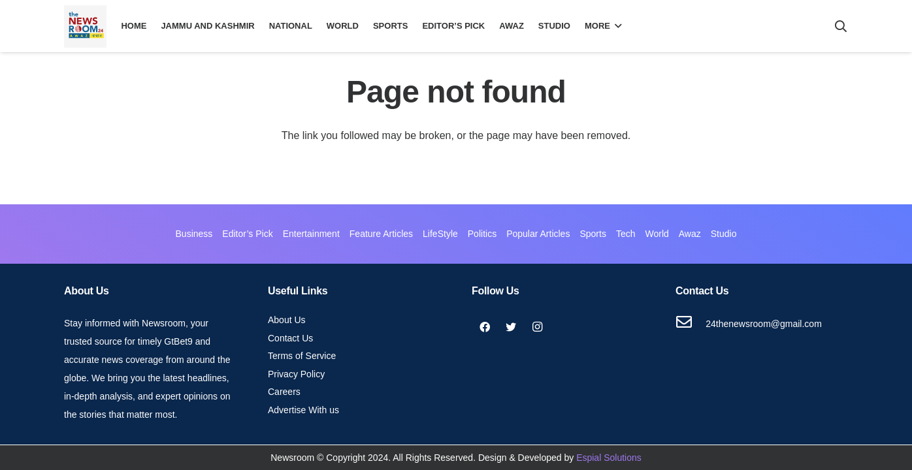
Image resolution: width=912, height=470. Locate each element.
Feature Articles (381, 233)
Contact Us (290, 338)
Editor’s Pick (247, 233)
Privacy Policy (296, 374)
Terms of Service (302, 356)
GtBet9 (178, 341)
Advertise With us (303, 410)
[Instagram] (537, 327)
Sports (592, 233)
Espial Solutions (609, 457)
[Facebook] (485, 327)
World (656, 233)
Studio (724, 233)
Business (194, 233)
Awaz (690, 233)
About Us (287, 320)
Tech (626, 233)
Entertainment (311, 233)
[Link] (85, 26)
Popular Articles (538, 233)
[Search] (841, 26)
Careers (284, 391)
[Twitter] (511, 327)
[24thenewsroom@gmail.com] (691, 324)
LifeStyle (440, 233)
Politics (482, 233)
